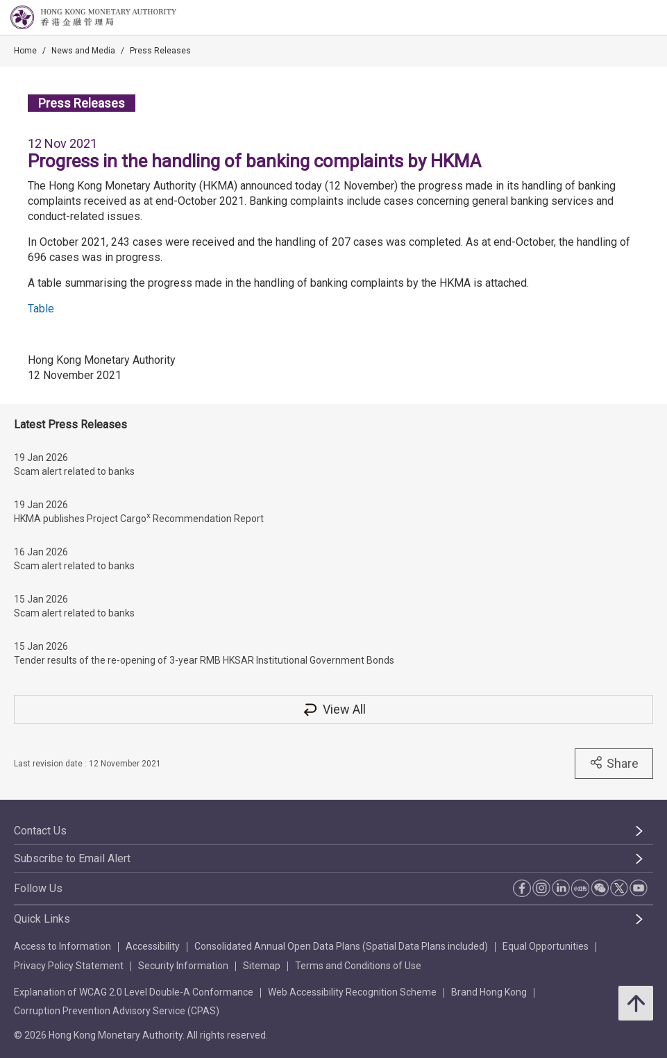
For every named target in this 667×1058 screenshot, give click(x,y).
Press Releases (160, 51)
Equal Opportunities (546, 946)
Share (614, 763)
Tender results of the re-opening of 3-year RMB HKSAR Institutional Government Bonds (204, 660)
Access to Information (62, 946)
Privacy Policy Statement (69, 965)
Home (25, 51)
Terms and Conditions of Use (358, 965)
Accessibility (153, 946)
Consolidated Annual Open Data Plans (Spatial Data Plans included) (341, 946)
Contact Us (40, 830)
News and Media (83, 51)
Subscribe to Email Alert (72, 858)
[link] (621, 18)
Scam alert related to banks (74, 471)
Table (41, 308)
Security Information (183, 965)
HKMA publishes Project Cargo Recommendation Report (139, 517)
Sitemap (261, 965)
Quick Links (42, 918)
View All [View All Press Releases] (334, 709)
